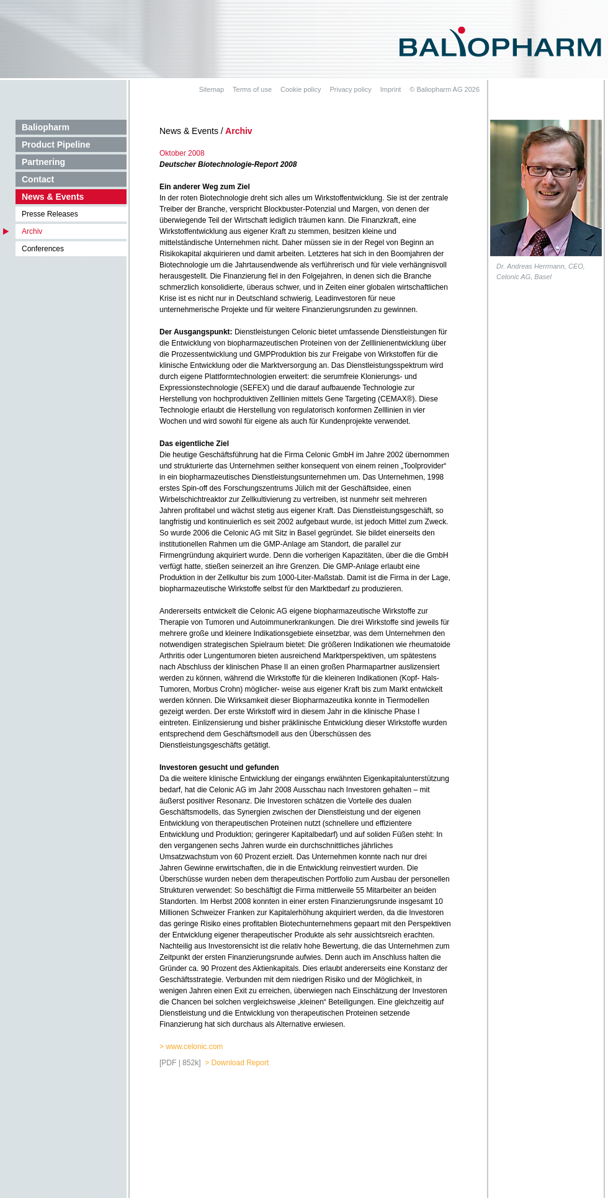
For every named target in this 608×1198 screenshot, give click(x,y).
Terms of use (252, 89)
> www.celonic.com (191, 1046)
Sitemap (211, 89)
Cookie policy (300, 89)
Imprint (390, 89)
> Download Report (237, 1062)
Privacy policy (350, 89)
